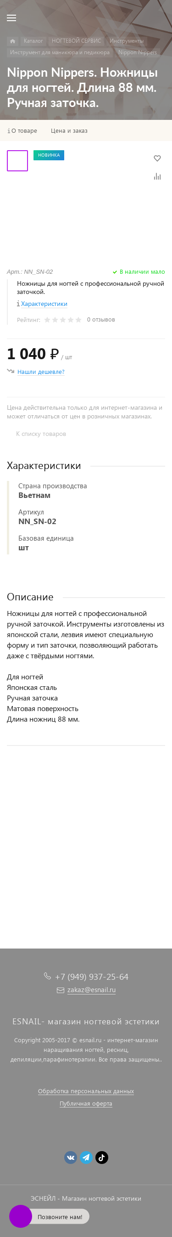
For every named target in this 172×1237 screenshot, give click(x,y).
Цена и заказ (69, 130)
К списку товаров (41, 433)
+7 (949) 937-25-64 (91, 976)
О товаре (24, 130)
